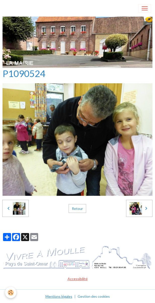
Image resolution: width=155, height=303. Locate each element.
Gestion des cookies (94, 296)
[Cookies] (10, 292)
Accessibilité (78, 279)
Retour (77, 208)
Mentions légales (58, 296)
